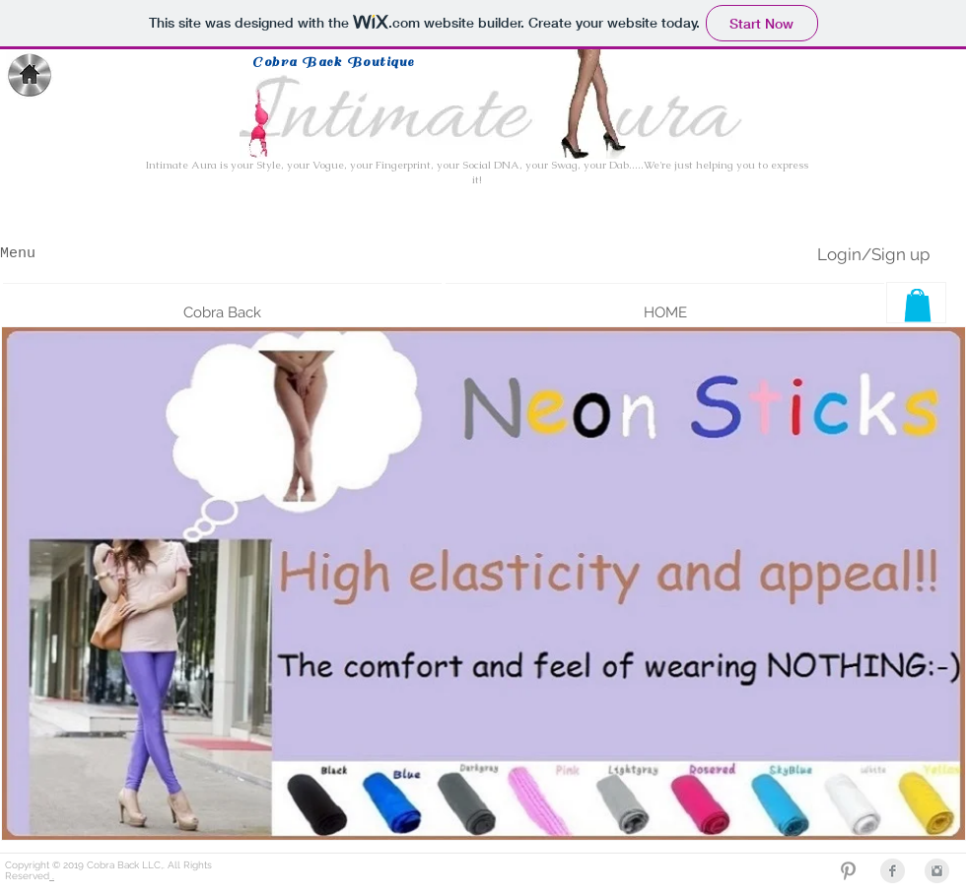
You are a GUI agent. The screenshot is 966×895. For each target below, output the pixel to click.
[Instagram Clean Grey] (937, 871)
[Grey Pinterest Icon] (848, 871)
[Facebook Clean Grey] (892, 871)
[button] (222, 303)
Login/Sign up (873, 254)
